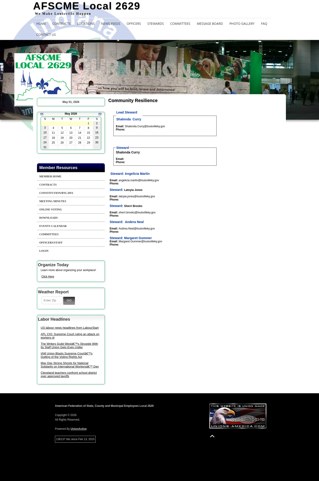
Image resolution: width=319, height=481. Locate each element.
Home (41, 23)
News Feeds (110, 23)
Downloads (48, 217)
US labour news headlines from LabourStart (70, 327)
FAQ (264, 23)
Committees (180, 23)
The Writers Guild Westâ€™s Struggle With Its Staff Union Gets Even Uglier (69, 345)
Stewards (155, 23)
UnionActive (79, 428)
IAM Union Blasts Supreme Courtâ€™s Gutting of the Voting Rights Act (66, 355)
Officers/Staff (51, 242)
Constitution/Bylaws (56, 193)
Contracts (61, 23)
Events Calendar (53, 226)
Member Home (50, 176)
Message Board (210, 23)
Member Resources (58, 167)
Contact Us (46, 34)
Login (43, 250)
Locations (86, 23)
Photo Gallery (242, 23)
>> (100, 113)
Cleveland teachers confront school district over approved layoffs (69, 374)
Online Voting (50, 209)
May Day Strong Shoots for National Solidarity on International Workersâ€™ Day (70, 364)
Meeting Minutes (52, 201)
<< (41, 113)
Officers (134, 23)
